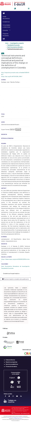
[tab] (15, 273)
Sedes (13, 413)
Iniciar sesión (20, 8)
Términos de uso (17, 413)
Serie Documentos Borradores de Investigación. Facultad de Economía (15, 47)
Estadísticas (6, 21)
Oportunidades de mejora (25, 413)
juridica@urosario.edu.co (18, 418)
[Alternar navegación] (28, 8)
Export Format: (5, 129)
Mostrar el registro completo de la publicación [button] (15, 279)
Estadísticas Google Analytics (11, 273)
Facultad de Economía (13, 45)
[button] (15, 9)
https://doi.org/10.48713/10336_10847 (11, 76)
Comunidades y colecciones (6, 26)
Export (18, 129)
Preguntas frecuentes (6, 34)
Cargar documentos (6, 17)
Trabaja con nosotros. (10, 401)
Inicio (6, 43)
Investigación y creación (17, 43)
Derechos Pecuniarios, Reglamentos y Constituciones (15, 417)
